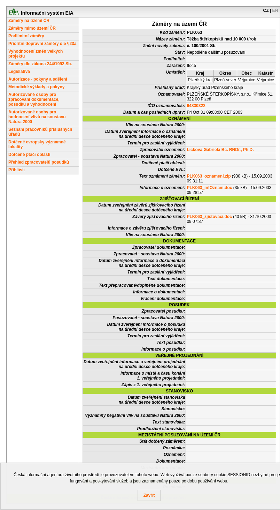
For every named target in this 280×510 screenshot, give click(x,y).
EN (275, 10)
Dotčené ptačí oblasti (29, 154)
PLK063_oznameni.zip (209, 176)
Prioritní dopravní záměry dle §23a (42, 43)
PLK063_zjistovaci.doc (209, 216)
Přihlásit (16, 169)
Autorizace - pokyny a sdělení (37, 79)
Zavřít (149, 495)
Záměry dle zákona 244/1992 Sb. (40, 63)
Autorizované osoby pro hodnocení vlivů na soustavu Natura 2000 (37, 117)
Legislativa (19, 71)
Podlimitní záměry (26, 35)
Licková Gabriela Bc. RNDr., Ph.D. (220, 149)
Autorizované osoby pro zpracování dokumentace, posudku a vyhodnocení (34, 99)
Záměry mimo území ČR (32, 28)
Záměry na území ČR (28, 20)
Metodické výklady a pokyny (36, 86)
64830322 (196, 105)
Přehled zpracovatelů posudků (38, 162)
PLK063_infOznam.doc (209, 187)
